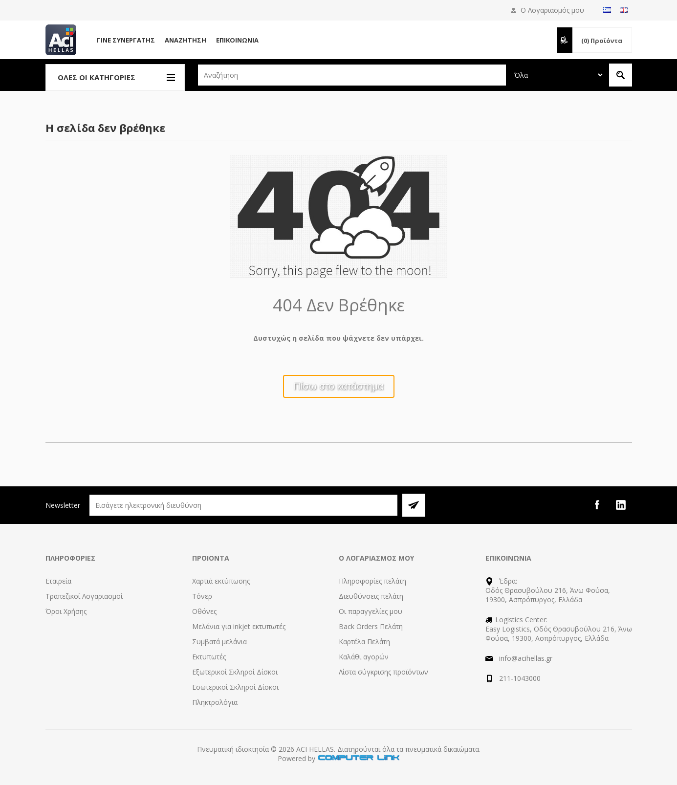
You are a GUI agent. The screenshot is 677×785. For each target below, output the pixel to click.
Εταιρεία (58, 581)
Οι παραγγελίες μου (370, 611)
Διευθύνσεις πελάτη (371, 596)
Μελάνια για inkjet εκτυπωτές (238, 626)
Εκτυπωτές (209, 656)
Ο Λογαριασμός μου (552, 10)
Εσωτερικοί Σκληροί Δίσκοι (235, 687)
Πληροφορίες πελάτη (372, 581)
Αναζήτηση (185, 40)
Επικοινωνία (237, 40)
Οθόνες (204, 611)
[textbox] (352, 75)
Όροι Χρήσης (66, 611)
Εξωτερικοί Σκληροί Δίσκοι (235, 671)
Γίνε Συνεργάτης (126, 40)
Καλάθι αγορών (364, 656)
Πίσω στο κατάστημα (339, 386)
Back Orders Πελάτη (371, 626)
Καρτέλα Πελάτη (364, 641)
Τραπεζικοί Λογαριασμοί (84, 596)
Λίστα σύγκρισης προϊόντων (383, 671)
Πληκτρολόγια (215, 702)
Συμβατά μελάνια (219, 641)
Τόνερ (202, 596)
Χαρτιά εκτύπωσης (221, 581)
